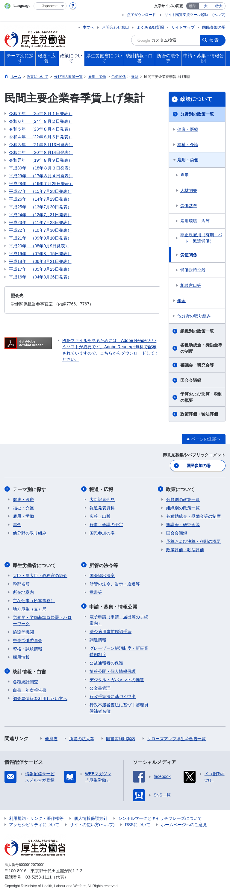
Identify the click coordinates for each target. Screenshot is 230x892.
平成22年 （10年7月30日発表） (40, 230)
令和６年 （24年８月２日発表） (40, 121)
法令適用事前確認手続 (110, 629)
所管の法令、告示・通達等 (115, 582)
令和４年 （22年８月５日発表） (40, 136)
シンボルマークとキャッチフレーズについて (160, 816)
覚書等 (96, 591)
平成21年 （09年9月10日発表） (40, 238)
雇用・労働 (187, 159)
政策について (196, 99)
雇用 (184, 175)
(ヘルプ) (219, 15)
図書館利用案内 (120, 737)
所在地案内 (23, 591)
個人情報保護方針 (91, 816)
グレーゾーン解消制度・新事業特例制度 (119, 649)
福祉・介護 (187, 144)
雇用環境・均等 (195, 221)
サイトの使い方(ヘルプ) (92, 822)
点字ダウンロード (141, 15)
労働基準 (188, 205)
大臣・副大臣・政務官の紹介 (40, 574)
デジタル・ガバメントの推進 (117, 678)
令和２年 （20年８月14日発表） (41, 152)
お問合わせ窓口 (115, 27)
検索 (214, 40)
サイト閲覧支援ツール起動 (186, 15)
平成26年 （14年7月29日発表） (40, 199)
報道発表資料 (102, 507)
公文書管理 (100, 686)
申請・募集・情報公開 (113, 605)
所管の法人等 (81, 737)
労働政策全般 (192, 270)
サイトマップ (183, 27)
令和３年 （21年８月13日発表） (41, 144)
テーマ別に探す (29, 488)
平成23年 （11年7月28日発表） (40, 222)
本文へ (88, 27)
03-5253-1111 (38, 875)
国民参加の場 (214, 27)
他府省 (51, 737)
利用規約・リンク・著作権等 (36, 816)
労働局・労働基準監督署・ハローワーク (42, 619)
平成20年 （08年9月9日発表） (39, 245)
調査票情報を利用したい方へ (40, 696)
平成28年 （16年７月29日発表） (41, 183)
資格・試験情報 (27, 647)
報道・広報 (102, 488)
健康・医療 (187, 129)
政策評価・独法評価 (199, 414)
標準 (192, 6)
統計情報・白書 (29, 670)
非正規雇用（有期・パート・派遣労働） (201, 237)
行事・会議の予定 (106, 524)
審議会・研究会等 (197, 365)
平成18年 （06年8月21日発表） (40, 261)
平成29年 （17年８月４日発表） (41, 175)
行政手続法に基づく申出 (113, 694)
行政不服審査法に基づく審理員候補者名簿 (119, 706)
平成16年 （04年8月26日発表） (40, 277)
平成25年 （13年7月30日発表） (40, 207)
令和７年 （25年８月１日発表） (40, 113)
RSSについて (137, 822)
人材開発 (188, 190)
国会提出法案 (102, 574)
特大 (219, 6)
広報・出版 (100, 515)
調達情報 (98, 638)
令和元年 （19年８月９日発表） (40, 160)
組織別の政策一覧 (197, 331)
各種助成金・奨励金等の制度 (201, 348)
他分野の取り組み (194, 316)
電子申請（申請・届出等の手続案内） (119, 618)
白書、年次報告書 (29, 688)
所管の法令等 (104, 564)
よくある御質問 (150, 27)
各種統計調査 (25, 680)
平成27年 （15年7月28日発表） (40, 191)
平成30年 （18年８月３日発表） (41, 168)
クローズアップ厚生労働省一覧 (176, 737)
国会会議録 (190, 380)
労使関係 (188, 254)
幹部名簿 (21, 582)
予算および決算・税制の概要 (201, 397)
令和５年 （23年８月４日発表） (40, 129)
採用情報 (21, 656)
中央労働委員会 (27, 639)
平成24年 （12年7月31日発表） (40, 214)
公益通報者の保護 (106, 661)
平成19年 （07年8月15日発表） (40, 253)
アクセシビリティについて (34, 822)
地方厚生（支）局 (29, 607)
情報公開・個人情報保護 (113, 669)
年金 (181, 300)
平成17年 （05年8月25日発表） (40, 269)
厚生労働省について (34, 564)
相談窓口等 (190, 285)
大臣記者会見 (102, 498)
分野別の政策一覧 (197, 114)
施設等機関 (23, 631)
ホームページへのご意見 (184, 822)
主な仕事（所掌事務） (34, 599)
